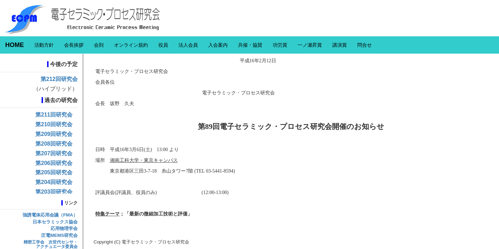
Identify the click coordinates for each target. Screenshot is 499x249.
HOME (14, 45)
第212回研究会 (59, 79)
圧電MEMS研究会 (59, 235)
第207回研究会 (53, 153)
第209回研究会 (53, 134)
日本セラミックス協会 (55, 221)
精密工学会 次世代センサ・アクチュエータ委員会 (51, 244)
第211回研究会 (53, 115)
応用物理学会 (64, 228)
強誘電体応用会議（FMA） (50, 215)
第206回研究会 (53, 163)
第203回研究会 (53, 192)
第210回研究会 (53, 124)
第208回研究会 (53, 144)
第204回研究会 (53, 182)
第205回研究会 (53, 172)
